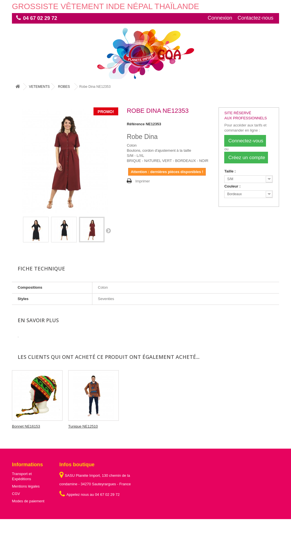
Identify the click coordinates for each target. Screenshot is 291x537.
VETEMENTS (39, 87)
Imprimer (142, 181)
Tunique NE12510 (139, 426)
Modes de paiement (28, 501)
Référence (136, 124)
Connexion (220, 18)
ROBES (64, 87)
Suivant (108, 230)
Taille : (230, 171)
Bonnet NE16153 (82, 426)
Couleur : (233, 186)
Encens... (19, 426)
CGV (16, 494)
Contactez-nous (255, 18)
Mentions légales (26, 486)
